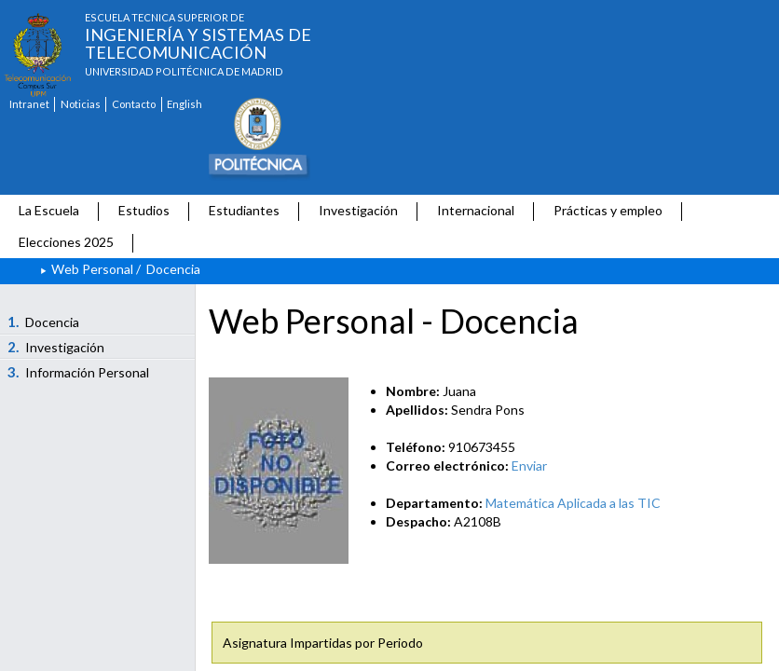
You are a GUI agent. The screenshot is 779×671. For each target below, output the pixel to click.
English (184, 104)
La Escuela (49, 210)
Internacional (475, 210)
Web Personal (92, 269)
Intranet (29, 104)
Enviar (529, 465)
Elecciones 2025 (66, 242)
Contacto (134, 104)
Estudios (144, 210)
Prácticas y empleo (608, 210)
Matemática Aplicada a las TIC (573, 503)
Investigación (358, 210)
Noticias (81, 104)
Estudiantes (244, 210)
